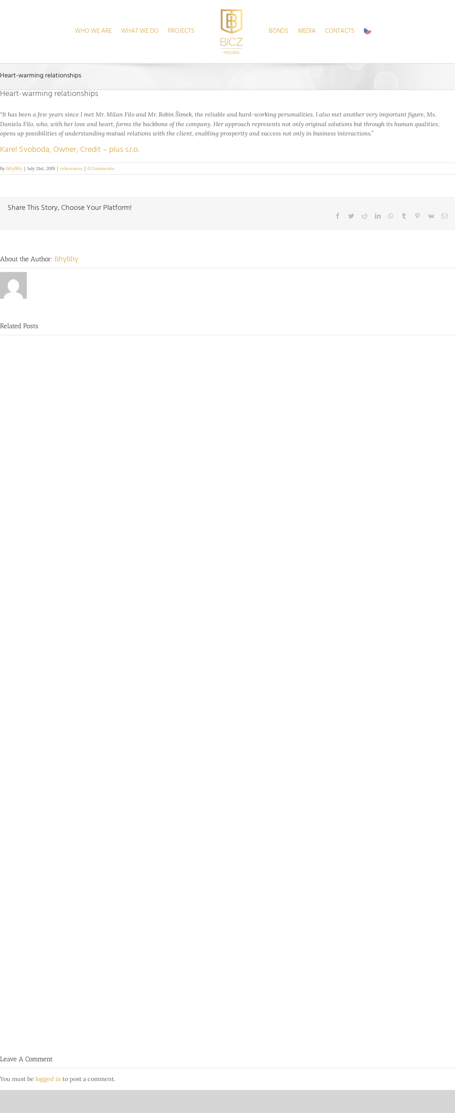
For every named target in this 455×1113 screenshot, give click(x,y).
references (71, 168)
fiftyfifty (14, 168)
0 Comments (101, 168)
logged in (48, 1078)
